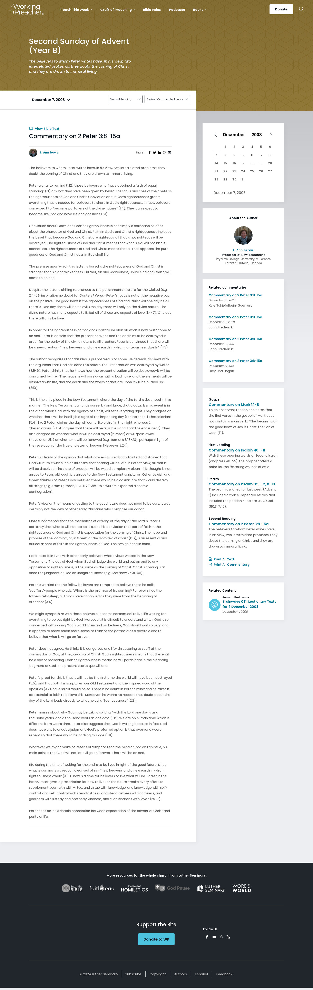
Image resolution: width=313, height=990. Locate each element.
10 (243, 155)
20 (270, 163)
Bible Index (152, 9)
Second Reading (120, 99)
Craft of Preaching (116, 9)
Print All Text (221, 559)
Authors (180, 974)
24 (243, 171)
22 (225, 171)
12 (261, 155)
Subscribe (133, 974)
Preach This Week (74, 9)
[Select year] (258, 134)
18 (252, 163)
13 (270, 155)
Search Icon (301, 9)
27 (270, 171)
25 (252, 171)
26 (261, 171)
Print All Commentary (229, 564)
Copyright (158, 974)
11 (252, 155)
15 (225, 163)
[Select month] (235, 134)
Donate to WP (156, 939)
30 (234, 179)
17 (243, 163)
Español (201, 974)
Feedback (224, 974)
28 (216, 179)
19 (261, 163)
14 (216, 163)
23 (234, 171)
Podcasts (177, 9)
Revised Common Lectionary (165, 99)
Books (198, 9)
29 (225, 179)
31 (243, 179)
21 (216, 171)
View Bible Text (44, 128)
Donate (281, 9)
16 (234, 163)
